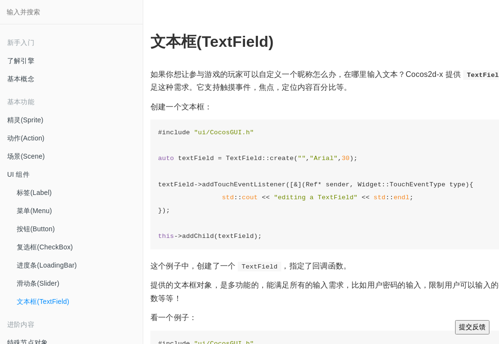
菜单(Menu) (34, 211)
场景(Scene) (26, 156)
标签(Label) (34, 192)
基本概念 (20, 79)
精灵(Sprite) (25, 120)
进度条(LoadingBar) (47, 265)
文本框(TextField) (43, 301)
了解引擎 (20, 60)
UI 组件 (18, 174)
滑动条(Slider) (38, 283)
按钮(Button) (36, 229)
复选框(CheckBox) (45, 247)
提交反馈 (472, 327)
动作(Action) (25, 138)
